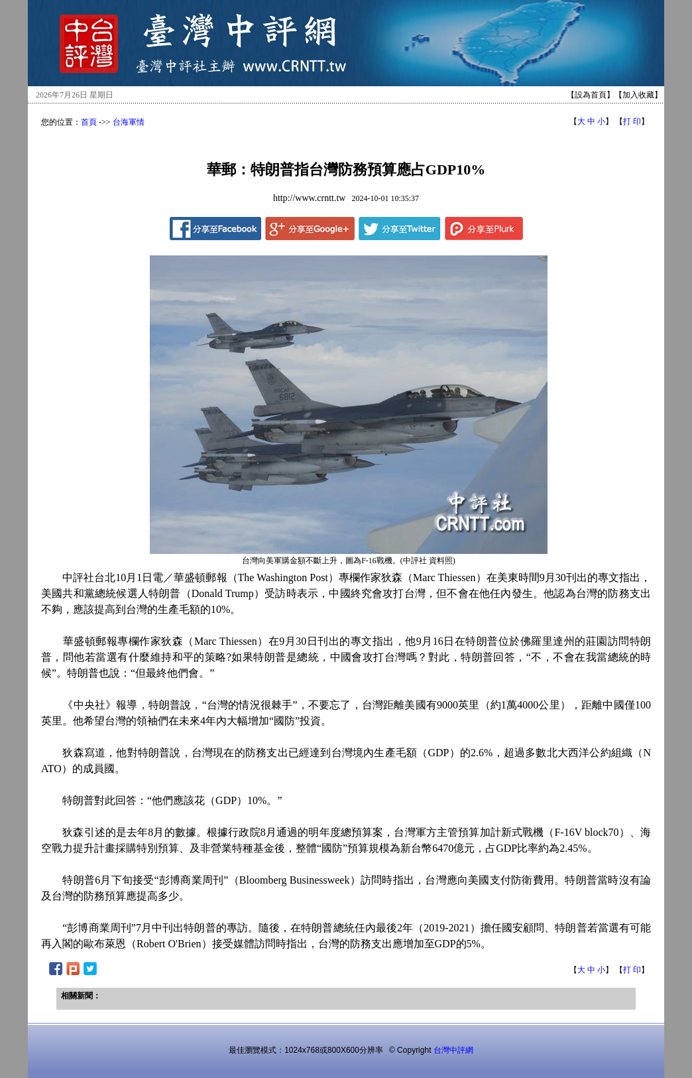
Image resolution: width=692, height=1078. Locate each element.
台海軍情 (128, 122)
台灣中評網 (453, 1050)
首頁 (89, 122)
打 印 (632, 121)
